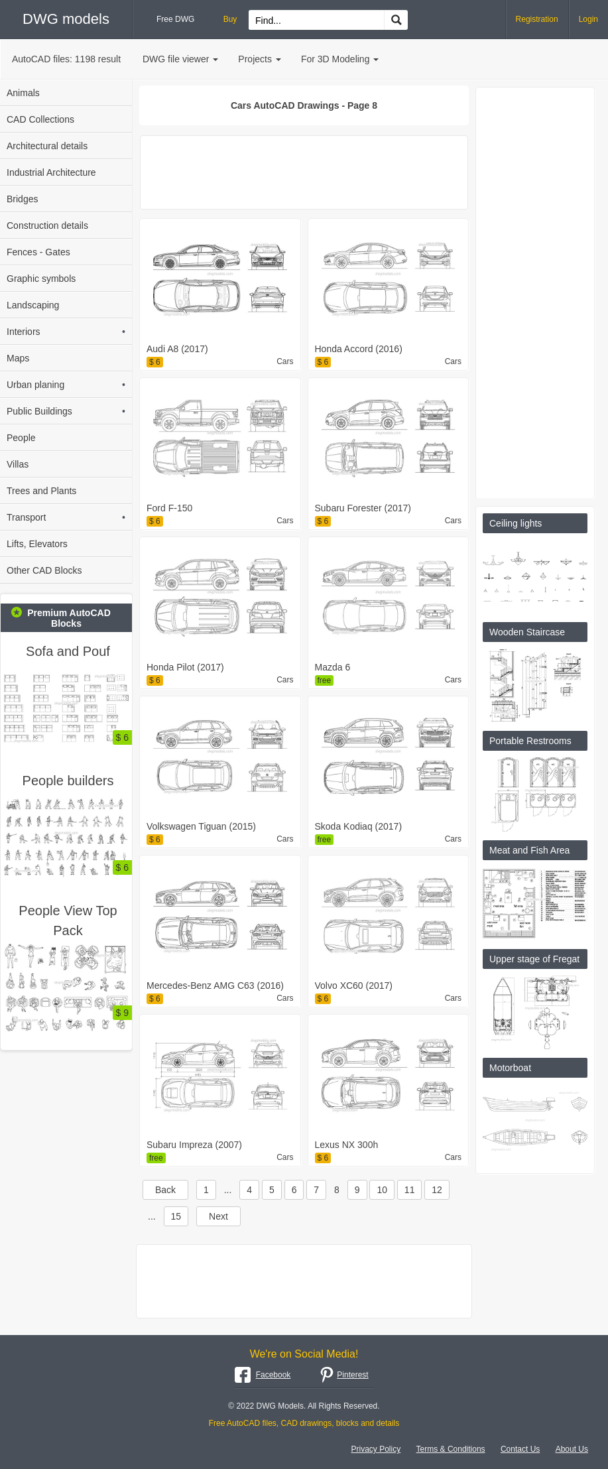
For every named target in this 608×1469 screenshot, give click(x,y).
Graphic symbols (41, 278)
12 (437, 1189)
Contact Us (520, 1449)
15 (176, 1216)
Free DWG (175, 19)
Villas (18, 464)
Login (588, 19)
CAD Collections (40, 119)
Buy (230, 19)
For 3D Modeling (340, 59)
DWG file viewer (180, 59)
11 (409, 1189)
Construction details (47, 225)
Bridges (22, 199)
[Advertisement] (304, 172)
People (21, 437)
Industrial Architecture (51, 172)
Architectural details (47, 146)
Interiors (66, 331)
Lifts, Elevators (37, 544)
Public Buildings (66, 411)
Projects (259, 59)
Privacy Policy (376, 1449)
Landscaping (33, 305)
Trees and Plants (41, 490)
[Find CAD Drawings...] (396, 20)
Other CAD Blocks (44, 570)
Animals (23, 93)
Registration (537, 19)
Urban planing (66, 384)
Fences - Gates (38, 252)
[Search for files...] (316, 21)
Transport (66, 517)
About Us (572, 1449)
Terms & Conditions (450, 1449)
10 (382, 1189)
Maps (18, 358)
